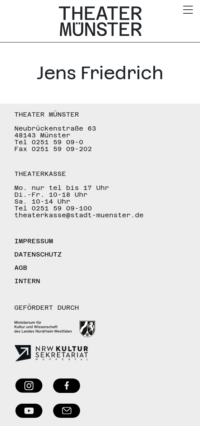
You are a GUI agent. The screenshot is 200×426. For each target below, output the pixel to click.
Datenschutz (38, 254)
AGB (20, 267)
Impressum (33, 241)
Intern (27, 281)
